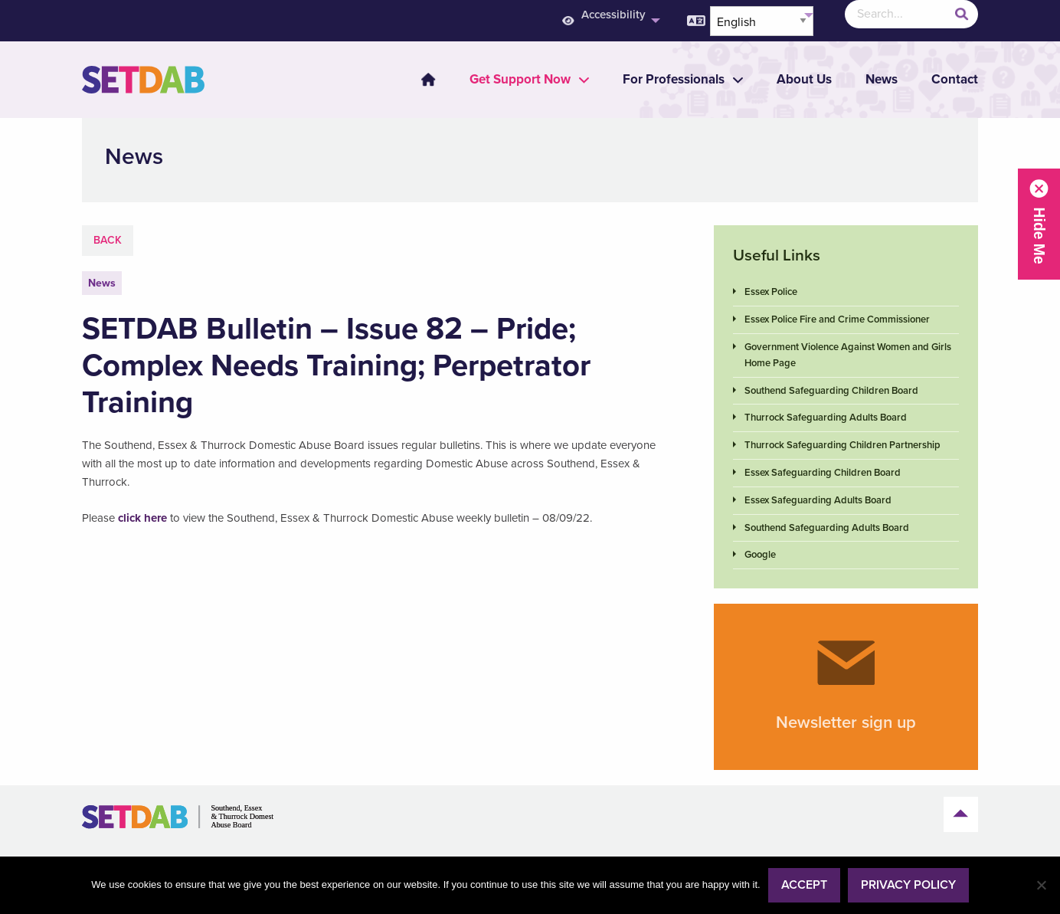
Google (760, 555)
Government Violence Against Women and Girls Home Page (847, 355)
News (881, 79)
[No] (1041, 885)
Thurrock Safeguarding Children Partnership (842, 445)
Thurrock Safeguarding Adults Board (825, 417)
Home (428, 80)
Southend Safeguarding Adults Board (826, 528)
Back (107, 240)
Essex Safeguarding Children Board (822, 473)
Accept (804, 885)
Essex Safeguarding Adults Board (818, 500)
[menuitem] (419, 79)
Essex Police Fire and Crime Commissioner (837, 319)
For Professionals (674, 79)
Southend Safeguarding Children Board (831, 391)
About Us (804, 79)
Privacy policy (908, 885)
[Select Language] (761, 21)
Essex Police (770, 292)
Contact (954, 79)
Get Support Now (520, 79)
